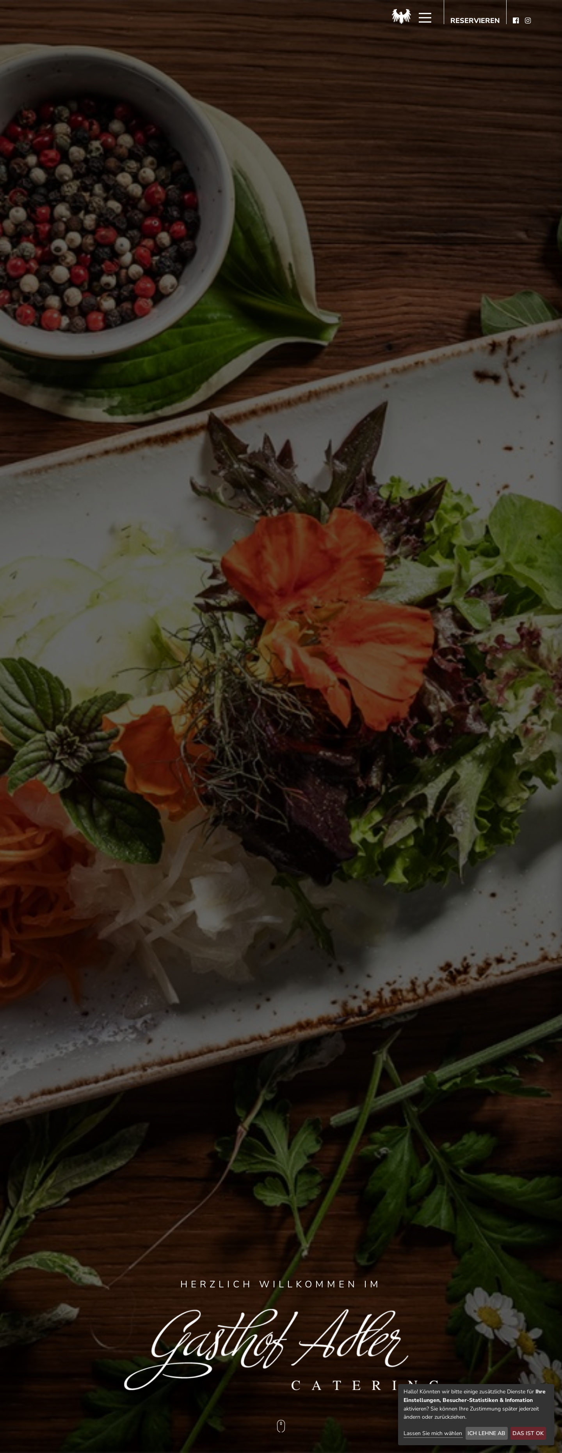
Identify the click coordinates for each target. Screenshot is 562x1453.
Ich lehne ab (486, 1433)
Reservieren (475, 20)
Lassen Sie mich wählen (433, 1433)
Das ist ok (528, 1433)
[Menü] (425, 18)
